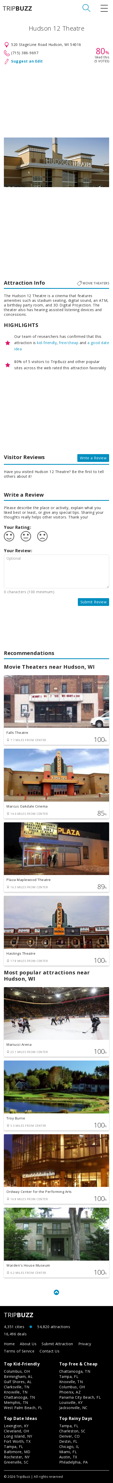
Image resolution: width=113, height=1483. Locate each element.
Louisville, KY (71, 1402)
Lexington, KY (16, 1425)
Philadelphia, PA (73, 1462)
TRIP (17, 8)
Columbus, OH (17, 1371)
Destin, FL (68, 1441)
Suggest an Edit (27, 61)
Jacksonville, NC (73, 1407)
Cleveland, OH (16, 1431)
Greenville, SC (16, 1462)
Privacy (84, 1343)
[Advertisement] (56, 99)
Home (9, 1343)
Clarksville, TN (16, 1386)
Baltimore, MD (17, 1451)
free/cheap (68, 342)
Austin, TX (68, 1456)
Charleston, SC (72, 1431)
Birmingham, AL (18, 1376)
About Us (28, 1343)
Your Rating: (17, 527)
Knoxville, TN (16, 1392)
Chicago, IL (69, 1446)
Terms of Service (19, 1351)
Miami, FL (68, 1451)
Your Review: (18, 550)
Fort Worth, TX (17, 1441)
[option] (56, 162)
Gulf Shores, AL (18, 1381)
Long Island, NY (18, 1436)
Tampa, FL (69, 1376)
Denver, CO (69, 1436)
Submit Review (93, 601)
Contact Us (49, 1351)
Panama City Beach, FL (80, 1397)
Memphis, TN (16, 1402)
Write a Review (93, 457)
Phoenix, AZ (70, 1392)
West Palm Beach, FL (23, 1407)
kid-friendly (47, 342)
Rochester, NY (17, 1456)
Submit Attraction (57, 1343)
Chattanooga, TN (19, 1397)
